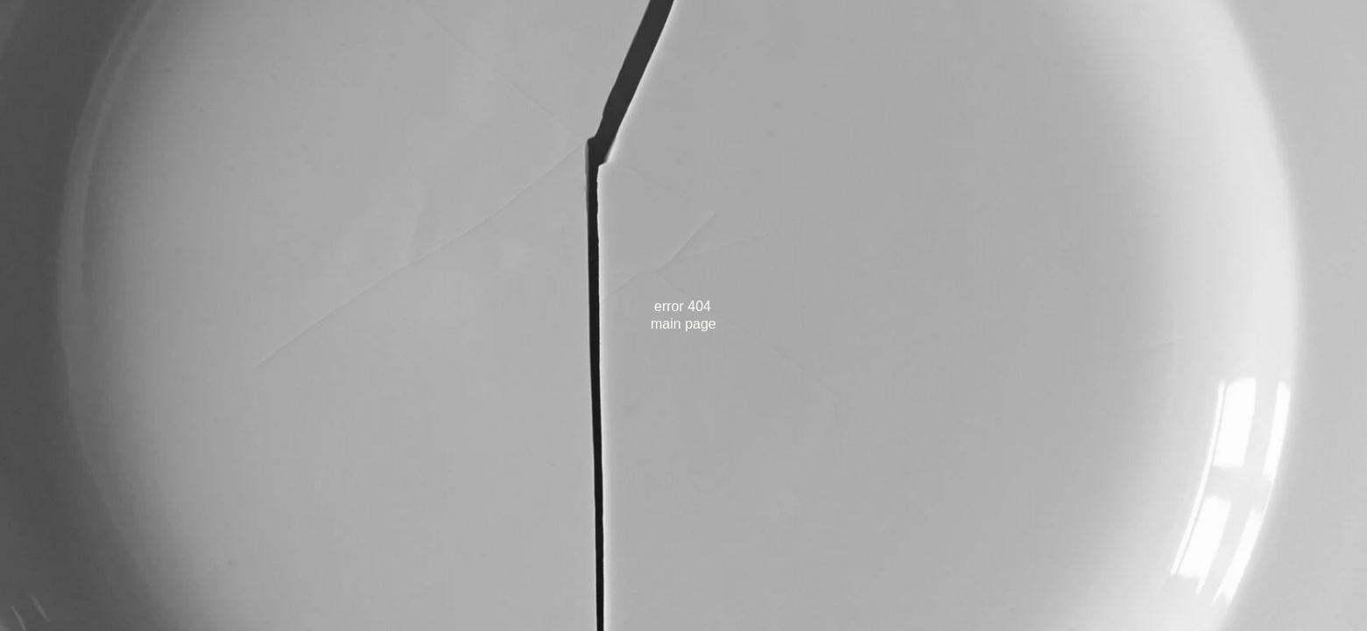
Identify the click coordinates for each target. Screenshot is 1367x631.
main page (683, 323)
